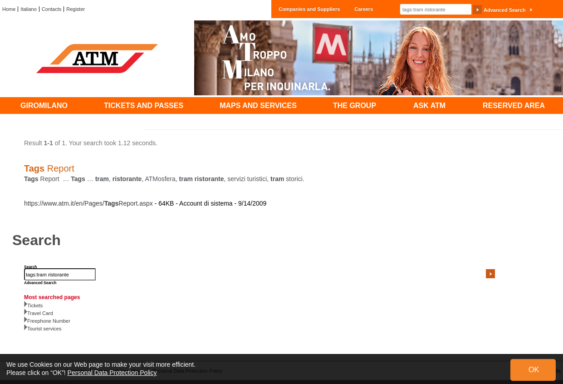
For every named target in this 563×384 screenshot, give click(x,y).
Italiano (28, 9)
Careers (363, 9)
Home (8, 9)
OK (534, 370)
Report (49, 168)
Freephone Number (48, 321)
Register (75, 9)
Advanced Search (504, 10)
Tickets (35, 305)
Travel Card (40, 313)
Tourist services (44, 328)
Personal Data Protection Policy (112, 372)
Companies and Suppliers (309, 9)
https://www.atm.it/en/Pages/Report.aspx (88, 203)
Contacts (51, 9)
